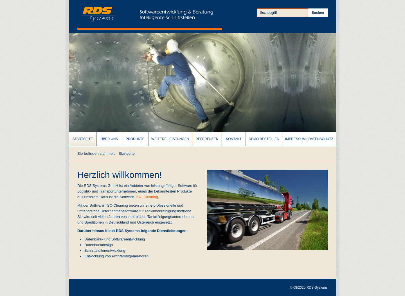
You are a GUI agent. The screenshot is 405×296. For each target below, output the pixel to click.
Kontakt (234, 139)
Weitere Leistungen (170, 139)
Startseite (82, 139)
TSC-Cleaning (146, 197)
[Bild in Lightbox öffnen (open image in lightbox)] (267, 210)
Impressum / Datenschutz (309, 139)
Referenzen (206, 139)
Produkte (135, 139)
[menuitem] (83, 139)
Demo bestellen (264, 139)
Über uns (109, 139)
